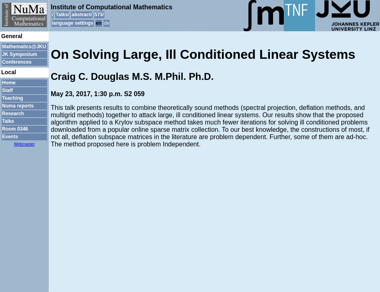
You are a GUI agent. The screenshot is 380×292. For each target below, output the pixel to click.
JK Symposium (19, 54)
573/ (99, 14)
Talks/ (62, 14)
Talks (8, 121)
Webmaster (24, 144)
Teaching (12, 98)
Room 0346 (15, 129)
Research (13, 113)
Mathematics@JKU (24, 46)
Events (10, 137)
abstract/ (81, 14)
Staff (7, 90)
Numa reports (18, 106)
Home (8, 83)
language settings (72, 23)
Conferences (17, 62)
